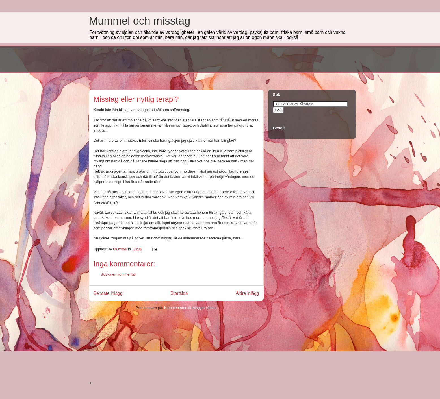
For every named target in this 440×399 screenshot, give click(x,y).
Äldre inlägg (247, 293)
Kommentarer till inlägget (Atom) (190, 308)
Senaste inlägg (108, 293)
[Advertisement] (192, 58)
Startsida (179, 293)
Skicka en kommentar (118, 274)
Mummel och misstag (139, 21)
